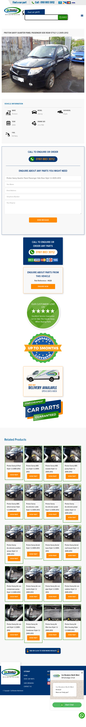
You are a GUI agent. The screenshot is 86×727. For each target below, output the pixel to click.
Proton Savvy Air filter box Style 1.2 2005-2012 (51, 627)
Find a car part (19, 2)
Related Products (15, 439)
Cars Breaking (29, 683)
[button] (43, 652)
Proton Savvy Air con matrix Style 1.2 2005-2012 (33, 589)
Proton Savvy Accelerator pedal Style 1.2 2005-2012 (52, 507)
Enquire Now (43, 286)
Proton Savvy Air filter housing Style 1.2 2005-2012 (71, 627)
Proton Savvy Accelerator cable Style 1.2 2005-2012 (33, 507)
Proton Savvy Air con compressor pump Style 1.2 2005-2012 (14, 589)
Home (26, 675)
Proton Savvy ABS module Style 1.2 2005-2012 (51, 469)
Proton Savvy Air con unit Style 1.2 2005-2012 (14, 627)
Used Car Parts (29, 679)
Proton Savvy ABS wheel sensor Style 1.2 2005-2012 (13, 507)
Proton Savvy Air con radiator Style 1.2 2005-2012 (72, 589)
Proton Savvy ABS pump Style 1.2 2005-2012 (71, 469)
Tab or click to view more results (43, 651)
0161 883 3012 (47, 2)
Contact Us (28, 686)
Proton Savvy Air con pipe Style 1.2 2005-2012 (52, 589)
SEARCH (64, 17)
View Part (14, 475)
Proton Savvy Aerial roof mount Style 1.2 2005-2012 (72, 548)
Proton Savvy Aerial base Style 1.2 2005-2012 (52, 548)
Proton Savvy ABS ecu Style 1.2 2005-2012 (32, 469)
